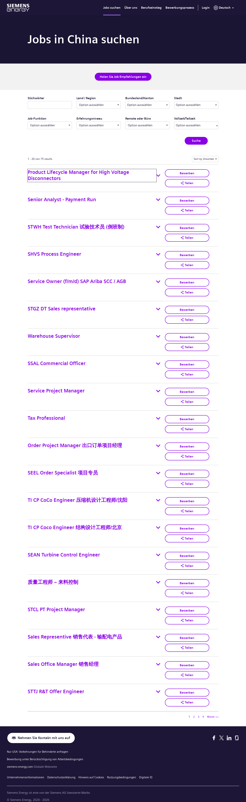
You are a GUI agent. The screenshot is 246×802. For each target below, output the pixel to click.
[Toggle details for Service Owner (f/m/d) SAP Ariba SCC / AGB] (158, 280)
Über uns (130, 7)
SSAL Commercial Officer (57, 361)
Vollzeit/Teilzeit (184, 118)
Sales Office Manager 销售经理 (63, 659)
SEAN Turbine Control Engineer (64, 551)
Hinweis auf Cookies (95, 771)
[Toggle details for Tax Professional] (158, 416)
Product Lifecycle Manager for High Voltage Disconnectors (78, 175)
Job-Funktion (37, 118)
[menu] (224, 8)
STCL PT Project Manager (56, 605)
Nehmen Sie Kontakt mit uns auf (44, 733)
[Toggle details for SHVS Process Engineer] (158, 253)
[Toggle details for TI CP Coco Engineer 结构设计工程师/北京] (158, 524)
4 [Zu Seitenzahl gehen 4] (203, 711)
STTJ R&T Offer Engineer (56, 686)
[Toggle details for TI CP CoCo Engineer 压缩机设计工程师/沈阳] (158, 497)
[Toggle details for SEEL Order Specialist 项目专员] (158, 470)
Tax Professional (46, 416)
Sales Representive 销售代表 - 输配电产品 (75, 632)
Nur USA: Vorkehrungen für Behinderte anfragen (39, 746)
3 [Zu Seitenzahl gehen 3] (198, 711)
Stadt (191, 98)
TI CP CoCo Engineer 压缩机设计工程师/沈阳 (77, 497)
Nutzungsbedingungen (127, 771)
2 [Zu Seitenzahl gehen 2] (194, 711)
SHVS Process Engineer (54, 253)
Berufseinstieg (151, 7)
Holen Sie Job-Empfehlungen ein (123, 76)
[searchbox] (192, 125)
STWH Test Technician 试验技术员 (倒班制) (76, 226)
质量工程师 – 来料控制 (53, 578)
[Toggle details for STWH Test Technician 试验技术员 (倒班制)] (158, 226)
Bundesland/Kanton (147, 98)
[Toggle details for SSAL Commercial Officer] (158, 362)
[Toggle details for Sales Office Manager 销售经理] (158, 659)
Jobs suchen (112, 7)
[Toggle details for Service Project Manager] (158, 388)
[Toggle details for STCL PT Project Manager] (158, 605)
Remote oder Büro (138, 118)
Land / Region (86, 98)
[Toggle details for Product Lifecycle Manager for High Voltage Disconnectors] (158, 175)
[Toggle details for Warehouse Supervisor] (158, 334)
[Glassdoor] (236, 732)
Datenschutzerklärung (64, 771)
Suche (196, 140)
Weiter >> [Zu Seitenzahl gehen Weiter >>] (213, 711)
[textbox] (147, 104)
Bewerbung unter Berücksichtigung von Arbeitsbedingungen (47, 754)
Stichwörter (36, 98)
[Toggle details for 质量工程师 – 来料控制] (158, 578)
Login (206, 7)
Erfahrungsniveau (89, 118)
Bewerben (187, 172)
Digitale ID (152, 771)
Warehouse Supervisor (54, 334)
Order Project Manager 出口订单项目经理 (75, 443)
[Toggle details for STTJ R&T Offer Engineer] (158, 686)
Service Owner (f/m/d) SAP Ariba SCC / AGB (77, 280)
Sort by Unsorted (204, 158)
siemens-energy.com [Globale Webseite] (21, 761)
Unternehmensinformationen (26, 771)
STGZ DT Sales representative (62, 307)
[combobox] (147, 105)
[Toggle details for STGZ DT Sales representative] (158, 307)
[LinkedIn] (229, 732)
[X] (221, 732)
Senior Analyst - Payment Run (62, 199)
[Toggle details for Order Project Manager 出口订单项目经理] (158, 443)
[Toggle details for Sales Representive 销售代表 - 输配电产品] (158, 632)
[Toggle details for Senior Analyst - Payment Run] (158, 199)
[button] (187, 183)
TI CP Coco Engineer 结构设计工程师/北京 (75, 524)
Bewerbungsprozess (179, 7)
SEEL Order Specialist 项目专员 (63, 470)
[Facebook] (214, 732)
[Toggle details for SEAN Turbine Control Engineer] (158, 551)
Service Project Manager (56, 388)
